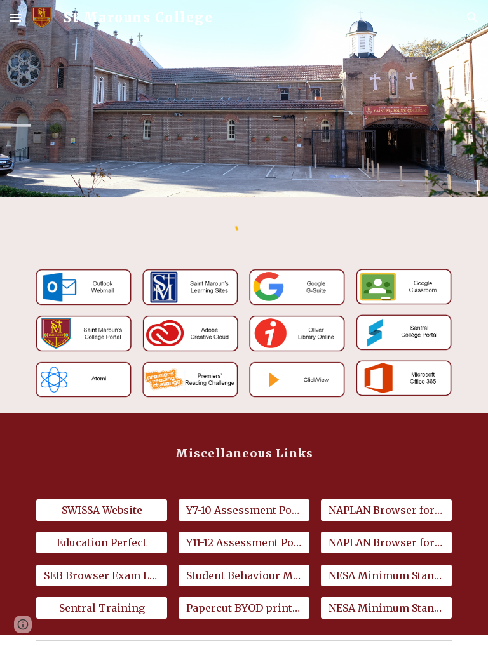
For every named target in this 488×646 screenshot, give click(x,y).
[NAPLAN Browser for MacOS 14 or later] (386, 542)
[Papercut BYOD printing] (244, 608)
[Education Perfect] (101, 542)
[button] (15, 17)
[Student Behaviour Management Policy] (244, 575)
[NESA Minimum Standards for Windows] (386, 575)
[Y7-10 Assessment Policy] (244, 510)
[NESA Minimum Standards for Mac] (386, 608)
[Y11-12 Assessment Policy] (244, 542)
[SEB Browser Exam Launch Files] (101, 575)
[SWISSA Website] (101, 510)
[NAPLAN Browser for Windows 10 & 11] (386, 510)
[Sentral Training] (101, 608)
